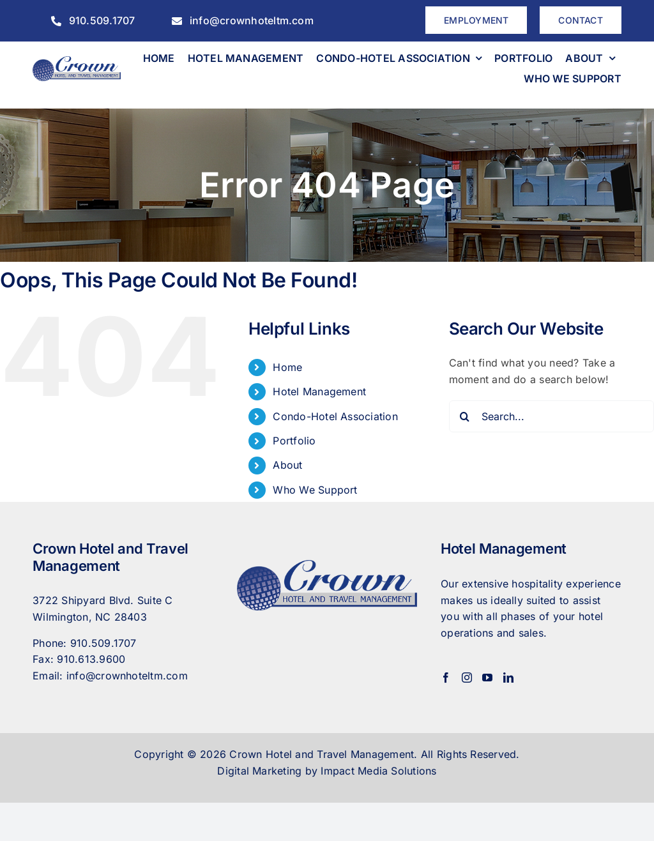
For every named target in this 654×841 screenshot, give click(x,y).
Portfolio (294, 440)
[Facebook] (446, 677)
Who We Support (315, 489)
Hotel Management (319, 391)
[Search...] (551, 416)
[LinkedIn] (508, 677)
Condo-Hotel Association (335, 416)
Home (287, 367)
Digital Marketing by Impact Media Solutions (326, 770)
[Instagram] (467, 677)
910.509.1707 (103, 643)
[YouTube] (487, 677)
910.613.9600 (91, 659)
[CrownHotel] (77, 61)
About (287, 464)
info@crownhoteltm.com (127, 675)
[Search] (465, 416)
